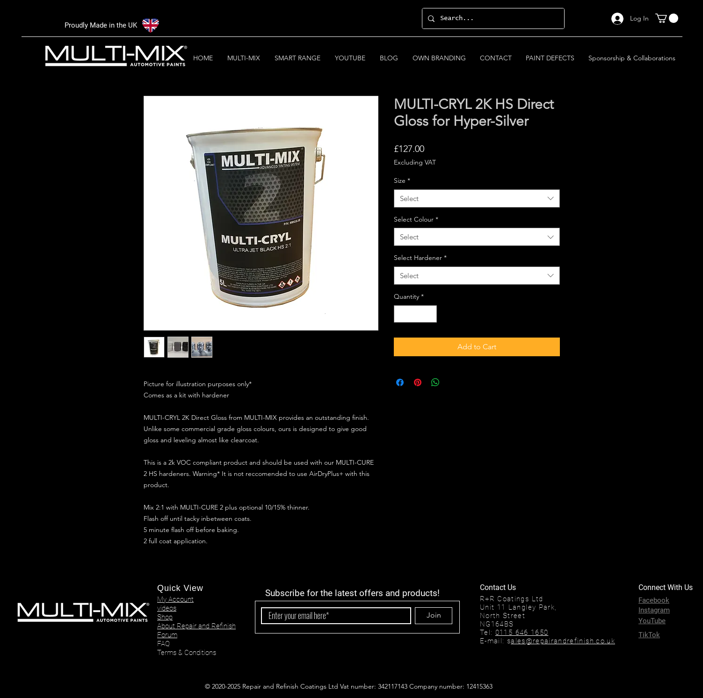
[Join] (433, 615)
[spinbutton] (415, 314)
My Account (175, 599)
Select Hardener (420, 257)
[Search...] (492, 18)
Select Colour (416, 219)
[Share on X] (453, 382)
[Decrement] (401, 314)
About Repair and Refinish (196, 626)
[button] (666, 18)
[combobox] (477, 198)
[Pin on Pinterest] (417, 382)
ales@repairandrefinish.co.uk (563, 641)
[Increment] (429, 314)
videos (166, 608)
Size (402, 180)
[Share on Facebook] (400, 382)
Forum (167, 635)
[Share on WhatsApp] (435, 382)
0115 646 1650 (522, 632)
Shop (165, 617)
